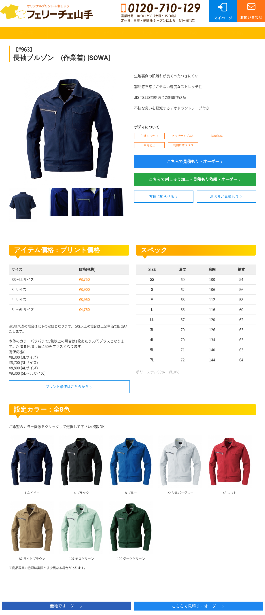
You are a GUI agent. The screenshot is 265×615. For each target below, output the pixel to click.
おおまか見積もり (226, 197)
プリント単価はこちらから (67, 386)
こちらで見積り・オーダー (198, 606)
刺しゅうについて (110, 33)
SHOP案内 (235, 33)
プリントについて (68, 33)
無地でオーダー (66, 606)
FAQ (193, 33)
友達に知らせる (164, 197)
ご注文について (151, 33)
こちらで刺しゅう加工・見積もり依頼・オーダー (195, 179)
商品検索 (26, 33)
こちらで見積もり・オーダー (195, 162)
